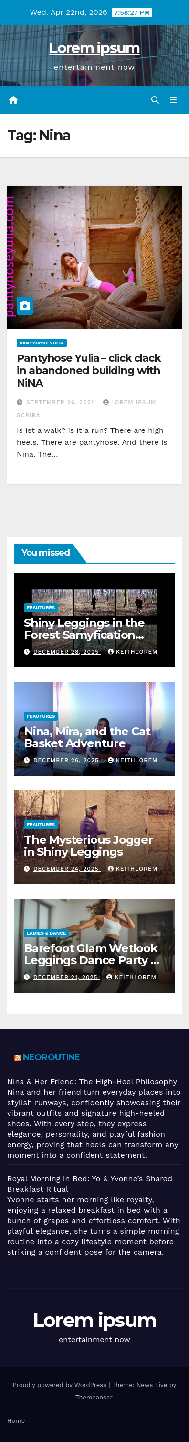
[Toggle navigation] (173, 100)
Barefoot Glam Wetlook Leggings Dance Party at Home (92, 960)
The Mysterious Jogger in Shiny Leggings (88, 846)
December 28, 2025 (67, 651)
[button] (155, 100)
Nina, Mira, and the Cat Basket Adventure (87, 737)
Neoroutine (51, 1057)
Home (16, 1420)
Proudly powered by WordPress (61, 1384)
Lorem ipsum (94, 48)
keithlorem (133, 651)
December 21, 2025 (66, 977)
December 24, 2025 (67, 868)
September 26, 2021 (61, 402)
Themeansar (93, 1397)
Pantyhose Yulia (42, 342)
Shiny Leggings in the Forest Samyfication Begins (84, 635)
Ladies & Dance (46, 933)
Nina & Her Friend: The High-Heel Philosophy (92, 1081)
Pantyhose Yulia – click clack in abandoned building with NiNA (89, 371)
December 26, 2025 (67, 760)
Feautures (41, 607)
